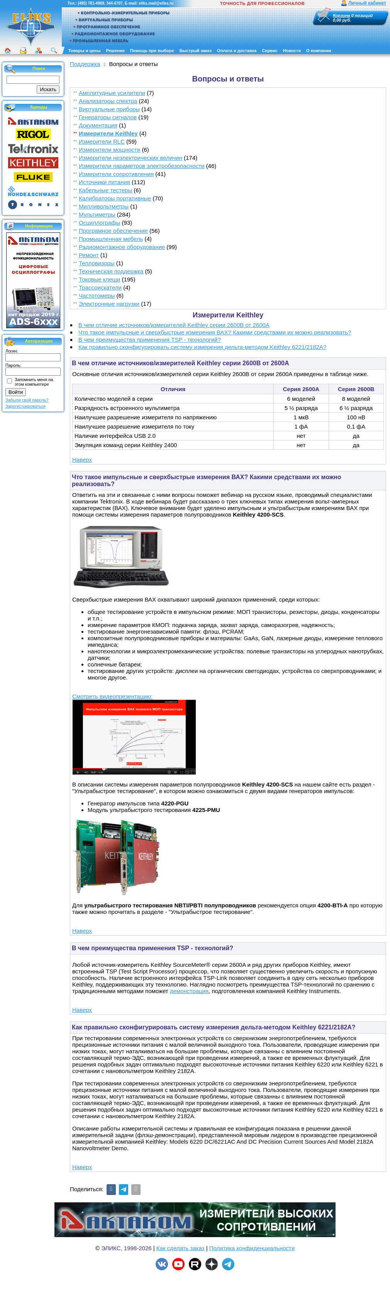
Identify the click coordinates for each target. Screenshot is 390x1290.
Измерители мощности (109, 149)
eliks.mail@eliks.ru (156, 3)
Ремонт (89, 255)
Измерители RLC (102, 141)
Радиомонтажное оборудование (122, 247)
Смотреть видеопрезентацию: (112, 696)
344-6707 (114, 3)
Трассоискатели (100, 287)
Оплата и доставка (236, 50)
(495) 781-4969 (91, 3)
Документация (98, 125)
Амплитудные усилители (112, 93)
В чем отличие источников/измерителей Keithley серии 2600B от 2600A (174, 325)
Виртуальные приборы (109, 109)
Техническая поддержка (111, 271)
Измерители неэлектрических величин (130, 157)
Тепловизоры (97, 263)
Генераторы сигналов (108, 117)
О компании (318, 50)
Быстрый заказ (196, 50)
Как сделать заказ (180, 1248)
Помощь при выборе (152, 50)
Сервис (269, 50)
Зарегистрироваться (25, 406)
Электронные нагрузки (109, 303)
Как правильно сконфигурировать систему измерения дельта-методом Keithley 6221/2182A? (202, 347)
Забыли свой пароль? (26, 400)
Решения (115, 50)
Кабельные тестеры (105, 190)
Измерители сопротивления (116, 174)
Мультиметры (97, 214)
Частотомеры (97, 295)
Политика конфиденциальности (252, 1248)
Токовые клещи (99, 279)
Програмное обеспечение (113, 230)
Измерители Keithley (108, 133)
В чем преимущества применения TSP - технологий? (149, 339)
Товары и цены (84, 50)
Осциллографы (99, 222)
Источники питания (104, 182)
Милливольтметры (104, 206)
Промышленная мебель (111, 239)
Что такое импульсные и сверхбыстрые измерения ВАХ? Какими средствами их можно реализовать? (214, 332)
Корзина (341, 15)
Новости (292, 50)
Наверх (82, 459)
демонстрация (189, 991)
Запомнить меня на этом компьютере (34, 381)
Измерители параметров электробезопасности (141, 166)
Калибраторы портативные (115, 198)
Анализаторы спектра (108, 101)
